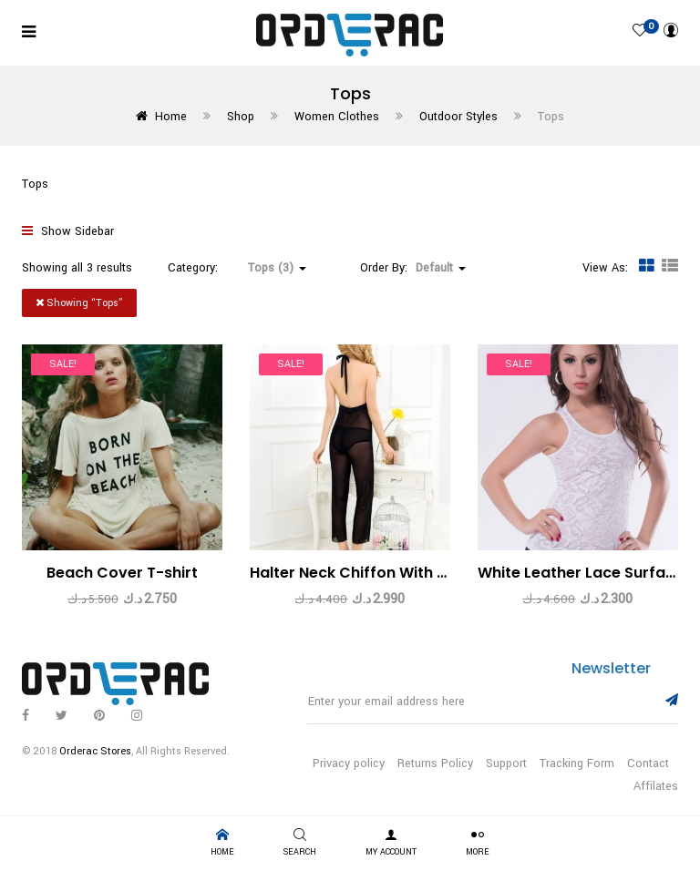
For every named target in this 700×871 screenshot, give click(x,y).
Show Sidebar (68, 231)
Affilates (655, 786)
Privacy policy (349, 763)
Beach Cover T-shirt (122, 572)
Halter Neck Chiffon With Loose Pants (389, 572)
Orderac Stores (95, 751)
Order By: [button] (413, 268)
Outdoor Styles (458, 116)
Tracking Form (577, 763)
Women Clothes (336, 116)
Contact (648, 763)
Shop (240, 116)
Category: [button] (237, 268)
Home (171, 116)
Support (506, 763)
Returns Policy (435, 763)
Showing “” (79, 303)
